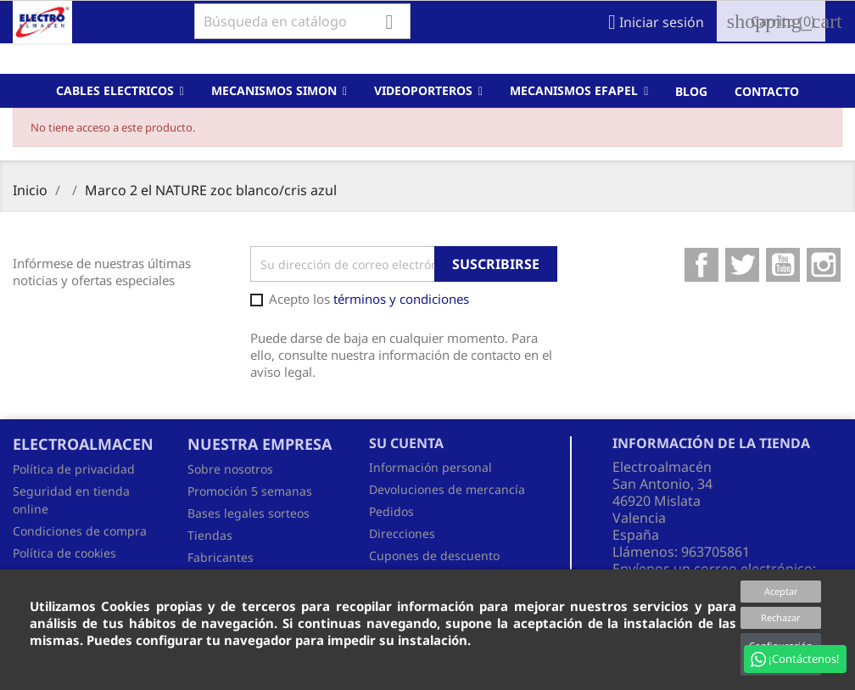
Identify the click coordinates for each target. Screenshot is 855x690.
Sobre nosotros (230, 469)
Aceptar (781, 591)
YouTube (783, 265)
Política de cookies (64, 553)
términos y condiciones (401, 298)
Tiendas (209, 535)
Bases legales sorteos (248, 513)
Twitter (742, 265)
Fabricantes (220, 557)
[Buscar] (302, 21)
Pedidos (391, 511)
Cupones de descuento (434, 555)
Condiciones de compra (80, 531)
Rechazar (781, 617)
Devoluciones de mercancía (447, 489)
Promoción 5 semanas (249, 491)
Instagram (824, 265)
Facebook (701, 265)
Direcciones (402, 533)
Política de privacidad (74, 469)
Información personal (430, 467)
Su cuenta (406, 443)
